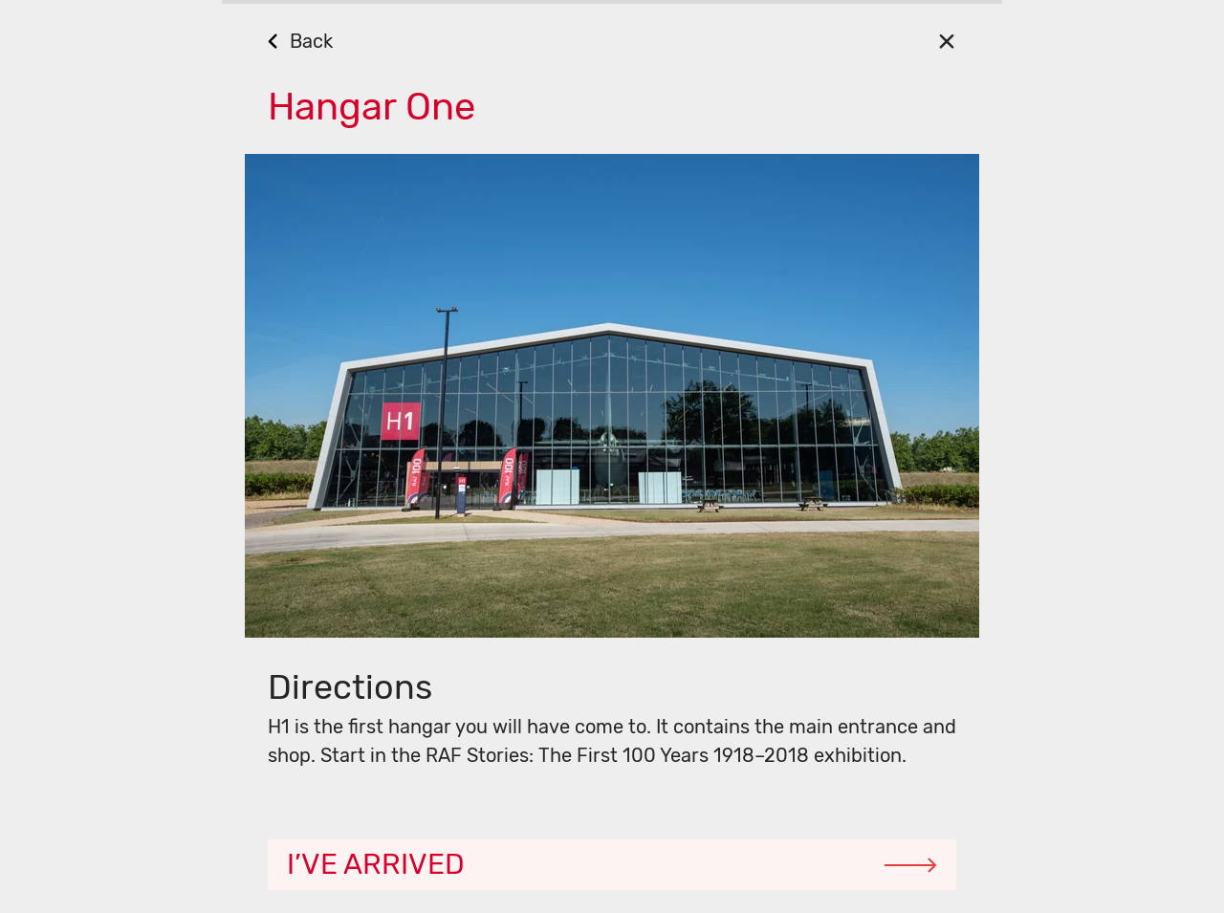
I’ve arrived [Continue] (376, 864)
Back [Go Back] (311, 41)
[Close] (946, 41)
